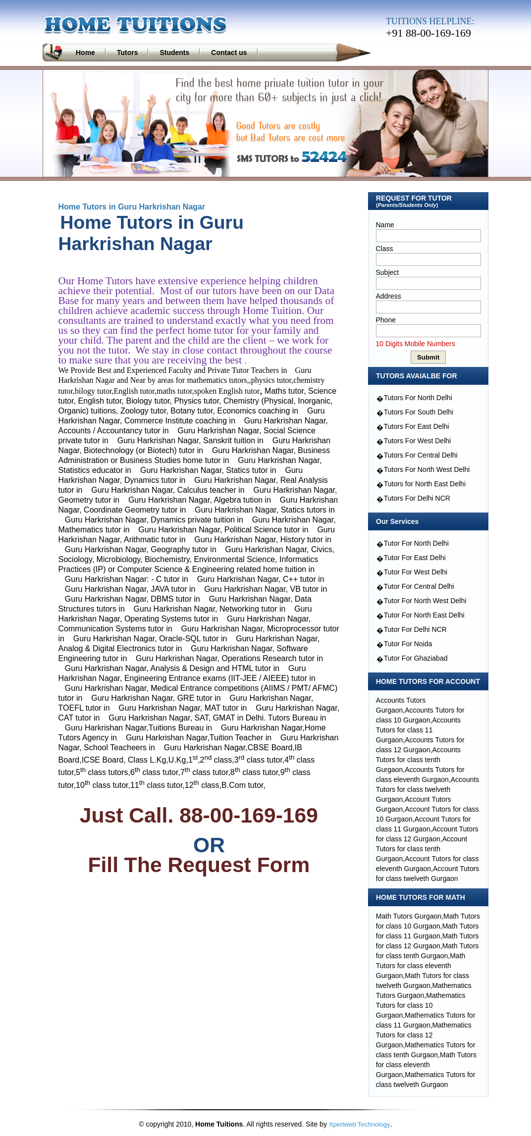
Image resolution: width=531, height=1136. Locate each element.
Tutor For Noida (408, 644)
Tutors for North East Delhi (425, 484)
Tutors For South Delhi (418, 412)
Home (85, 52)
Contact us (229, 52)
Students (174, 52)
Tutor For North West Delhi (425, 601)
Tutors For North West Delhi (427, 469)
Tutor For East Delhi (415, 558)
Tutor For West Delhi (415, 572)
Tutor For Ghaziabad (416, 658)
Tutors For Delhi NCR (417, 498)
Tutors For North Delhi (418, 398)
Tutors (127, 52)
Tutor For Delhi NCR (415, 629)
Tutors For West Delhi (417, 441)
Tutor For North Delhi (416, 543)
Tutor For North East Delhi (424, 615)
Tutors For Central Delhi (421, 455)
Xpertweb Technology (359, 1124)
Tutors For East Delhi (416, 426)
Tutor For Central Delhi (419, 586)
